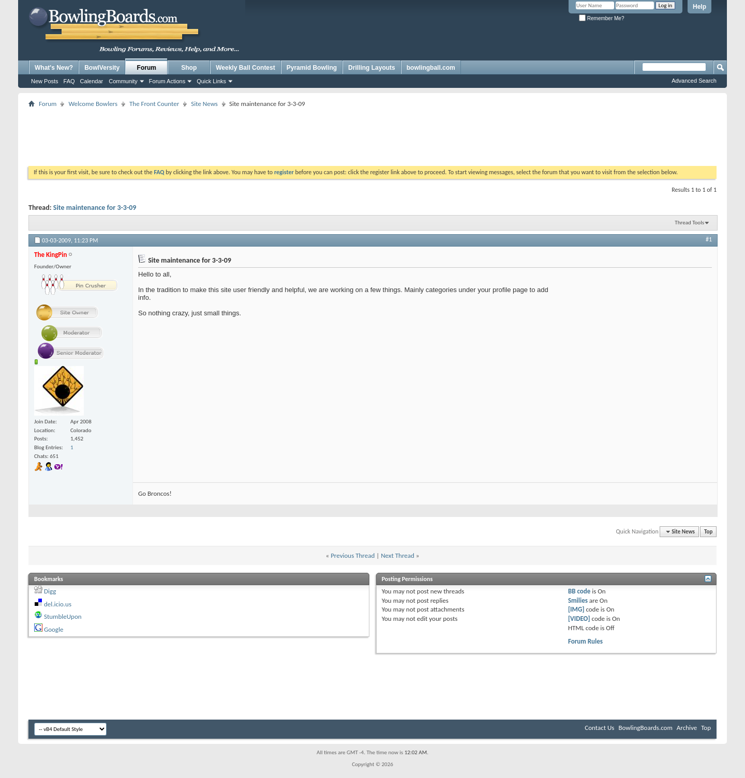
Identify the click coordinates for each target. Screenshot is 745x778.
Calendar (91, 81)
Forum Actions (167, 81)
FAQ (69, 81)
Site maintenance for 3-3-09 (95, 207)
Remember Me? (601, 18)
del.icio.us (57, 604)
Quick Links (211, 81)
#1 (709, 239)
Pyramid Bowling (312, 67)
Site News (204, 104)
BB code (579, 591)
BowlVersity (102, 67)
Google (53, 629)
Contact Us (599, 727)
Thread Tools (689, 222)
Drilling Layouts (371, 67)
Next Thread (397, 555)
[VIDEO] (579, 618)
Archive (687, 727)
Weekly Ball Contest (245, 67)
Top (708, 531)
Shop (189, 67)
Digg (50, 591)
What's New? (54, 67)
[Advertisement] (372, 133)
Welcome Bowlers (92, 104)
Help (699, 6)
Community (123, 81)
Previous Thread (353, 555)
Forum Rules (585, 641)
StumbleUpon (63, 616)
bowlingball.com (431, 67)
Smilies (578, 600)
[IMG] (576, 609)
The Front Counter (154, 104)
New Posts (44, 81)
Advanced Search (694, 81)
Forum (146, 67)
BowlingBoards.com (645, 727)
